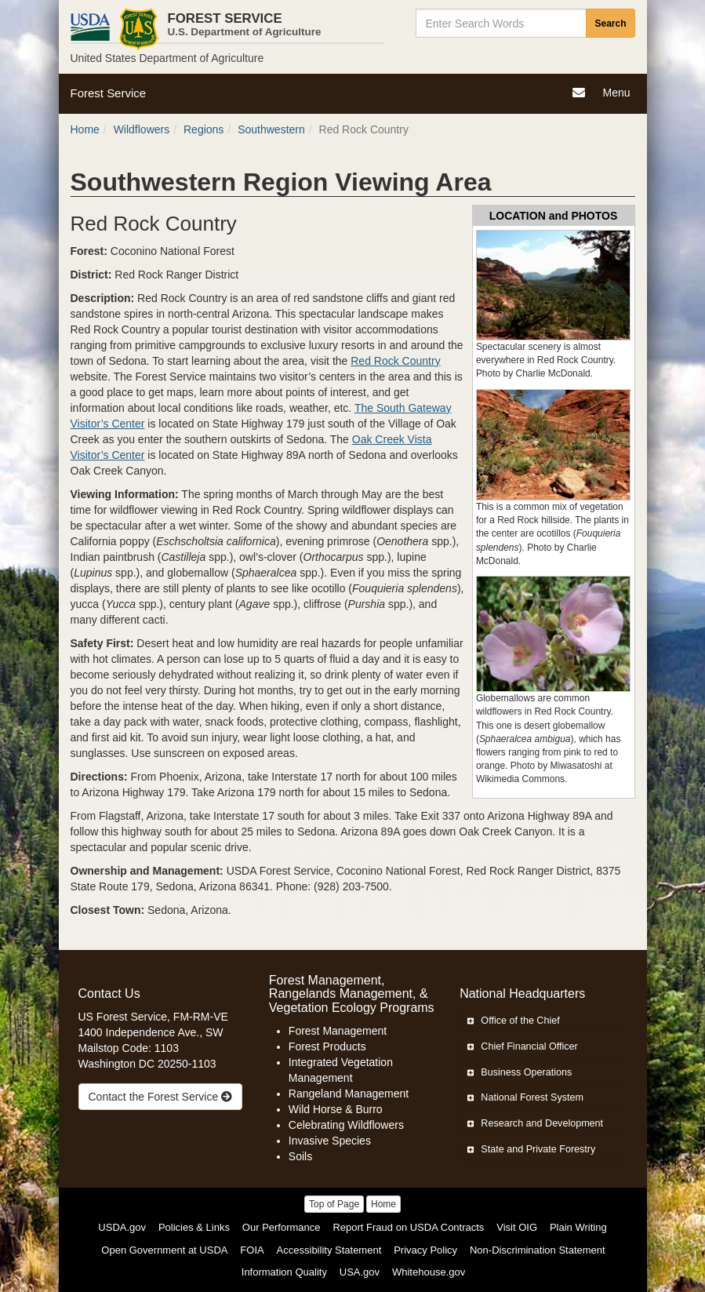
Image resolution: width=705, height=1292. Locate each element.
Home (85, 129)
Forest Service (109, 93)
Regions (203, 129)
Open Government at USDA (164, 1250)
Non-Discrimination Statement (537, 1250)
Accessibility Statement (329, 1250)
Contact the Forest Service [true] (161, 1096)
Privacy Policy (425, 1250)
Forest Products (327, 1046)
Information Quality (284, 1272)
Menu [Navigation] (617, 94)
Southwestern (271, 129)
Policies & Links (194, 1227)
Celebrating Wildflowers (346, 1125)
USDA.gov (122, 1227)
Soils (300, 1156)
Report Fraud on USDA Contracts (408, 1227)
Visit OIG (516, 1227)
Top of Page (334, 1204)
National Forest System (525, 1097)
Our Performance (281, 1227)
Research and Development (535, 1123)
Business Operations (519, 1072)
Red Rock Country (395, 361)
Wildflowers (142, 129)
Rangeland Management (349, 1093)
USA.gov (360, 1272)
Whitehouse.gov (428, 1272)
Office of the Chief (513, 1020)
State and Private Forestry (531, 1149)
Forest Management (338, 1031)
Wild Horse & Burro (336, 1109)
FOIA (251, 1250)
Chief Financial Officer (522, 1046)
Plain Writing (578, 1227)
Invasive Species (330, 1140)
